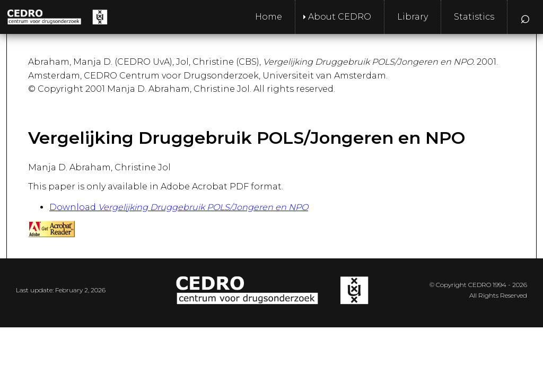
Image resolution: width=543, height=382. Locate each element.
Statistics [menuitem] (474, 17)
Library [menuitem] (412, 17)
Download (178, 207)
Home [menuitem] (268, 17)
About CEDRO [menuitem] (339, 17)
